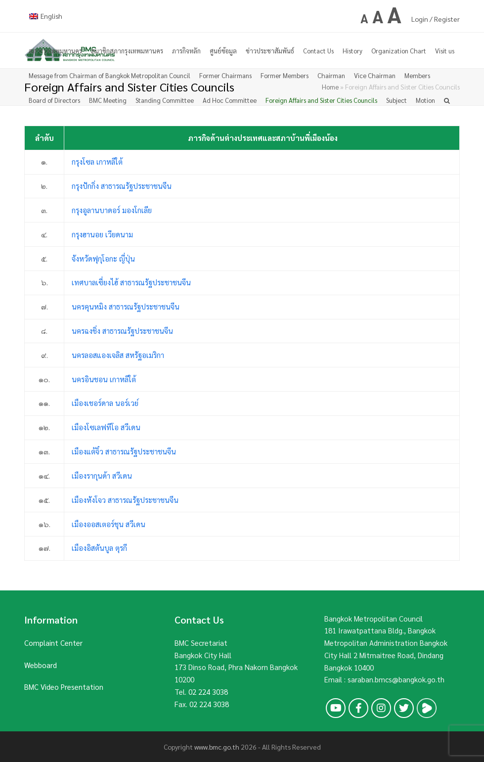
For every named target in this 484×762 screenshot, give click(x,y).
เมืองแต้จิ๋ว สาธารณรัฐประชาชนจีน (124, 451)
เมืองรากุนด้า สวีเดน (102, 475)
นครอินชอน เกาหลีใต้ (104, 379)
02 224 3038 (208, 691)
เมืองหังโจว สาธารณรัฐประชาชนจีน (125, 499)
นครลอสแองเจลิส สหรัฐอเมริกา (118, 354)
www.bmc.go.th (216, 746)
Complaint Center (53, 642)
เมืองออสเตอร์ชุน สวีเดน (108, 524)
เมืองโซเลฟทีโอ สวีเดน (106, 427)
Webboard (40, 665)
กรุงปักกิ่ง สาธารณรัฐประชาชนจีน (122, 185)
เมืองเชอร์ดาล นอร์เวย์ (105, 402)
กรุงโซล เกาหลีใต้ (97, 161)
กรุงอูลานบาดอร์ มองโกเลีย (112, 210)
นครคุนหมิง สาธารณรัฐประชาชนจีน (125, 306)
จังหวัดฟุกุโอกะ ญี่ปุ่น (103, 258)
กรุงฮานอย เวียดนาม (102, 234)
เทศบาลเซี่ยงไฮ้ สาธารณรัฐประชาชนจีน (131, 282)
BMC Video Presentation (63, 686)
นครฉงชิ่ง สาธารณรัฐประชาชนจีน (122, 330)
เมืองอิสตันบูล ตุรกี (99, 547)
